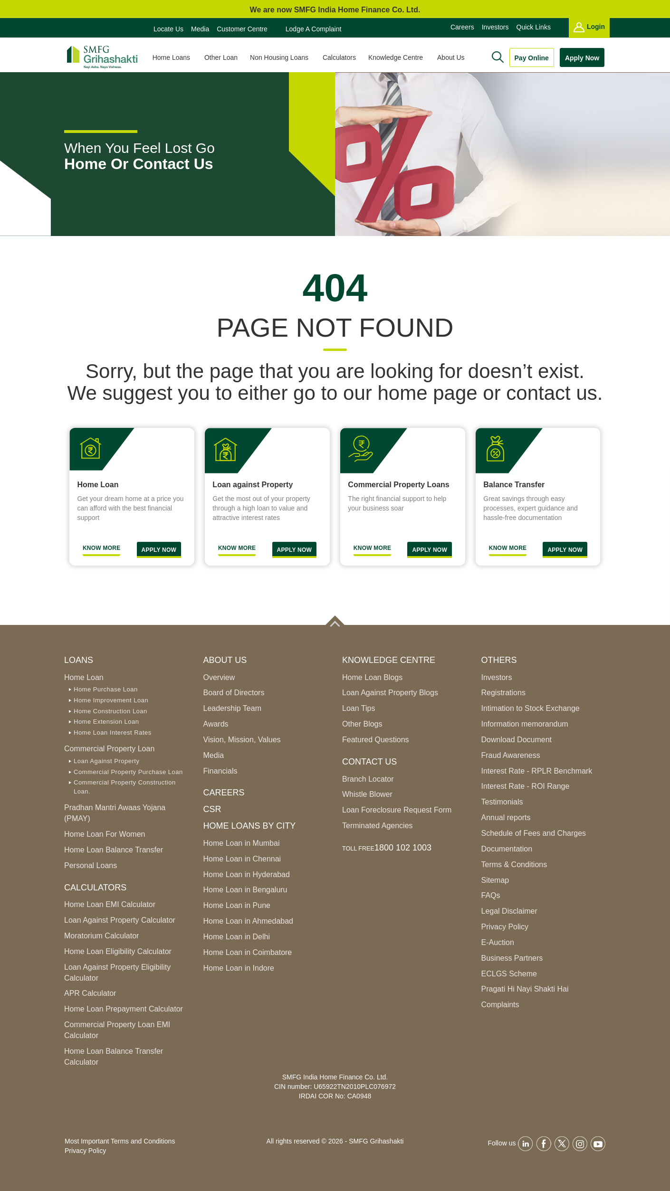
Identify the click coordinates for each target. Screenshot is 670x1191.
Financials (220, 771)
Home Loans (176, 57)
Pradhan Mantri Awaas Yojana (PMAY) (114, 812)
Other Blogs (362, 724)
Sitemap (495, 880)
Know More (102, 548)
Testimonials (502, 802)
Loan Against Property (106, 761)
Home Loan (84, 677)
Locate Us (168, 29)
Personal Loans (90, 865)
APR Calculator (90, 993)
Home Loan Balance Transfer (113, 850)
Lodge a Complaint (314, 29)
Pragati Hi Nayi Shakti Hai (525, 989)
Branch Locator (368, 779)
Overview (219, 677)
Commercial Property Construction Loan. (125, 787)
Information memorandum (524, 724)
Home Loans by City (249, 826)
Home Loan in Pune (236, 905)
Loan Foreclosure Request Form (396, 810)
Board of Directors (234, 693)
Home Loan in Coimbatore (247, 952)
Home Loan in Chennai (242, 859)
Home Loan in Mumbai (241, 843)
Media (200, 29)
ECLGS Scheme (509, 974)
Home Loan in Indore (238, 968)
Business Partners (512, 958)
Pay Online (532, 58)
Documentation (507, 849)
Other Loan (224, 57)
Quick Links (534, 27)
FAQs (490, 895)
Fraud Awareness (510, 755)
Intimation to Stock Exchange (530, 708)
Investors (495, 27)
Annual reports (506, 817)
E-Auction (497, 942)
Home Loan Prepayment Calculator (123, 1009)
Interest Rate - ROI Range (525, 786)
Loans (78, 660)
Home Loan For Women (104, 834)
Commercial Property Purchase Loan (128, 771)
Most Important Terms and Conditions (120, 1141)
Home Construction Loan (110, 711)
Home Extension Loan (106, 721)
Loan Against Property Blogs (390, 693)
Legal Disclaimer (509, 911)
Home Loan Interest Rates (113, 732)
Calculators (343, 57)
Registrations (503, 693)
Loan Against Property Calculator (119, 920)
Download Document (516, 740)
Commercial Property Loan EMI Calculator (117, 1030)
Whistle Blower (367, 794)
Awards (216, 724)
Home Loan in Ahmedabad (248, 921)
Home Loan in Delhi (236, 937)
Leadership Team (232, 708)
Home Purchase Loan (106, 689)
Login (589, 27)
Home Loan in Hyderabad (246, 874)
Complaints (500, 1005)
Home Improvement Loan (111, 700)
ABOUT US (225, 660)
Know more (373, 548)
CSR (212, 809)
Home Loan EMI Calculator (109, 904)
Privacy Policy (505, 927)
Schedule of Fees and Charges (533, 833)
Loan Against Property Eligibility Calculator (117, 972)
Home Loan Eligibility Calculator (118, 951)
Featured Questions (375, 740)
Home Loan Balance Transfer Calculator (113, 1056)
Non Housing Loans (283, 57)
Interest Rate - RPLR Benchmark (537, 771)
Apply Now (582, 58)
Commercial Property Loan (109, 749)
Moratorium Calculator (101, 936)
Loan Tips (358, 708)
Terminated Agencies (377, 826)
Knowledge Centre (399, 57)
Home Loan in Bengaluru (245, 890)
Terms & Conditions (514, 864)
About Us (455, 57)
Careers (462, 27)
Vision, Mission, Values (242, 740)
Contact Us (369, 761)
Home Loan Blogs (372, 677)
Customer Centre (242, 29)
